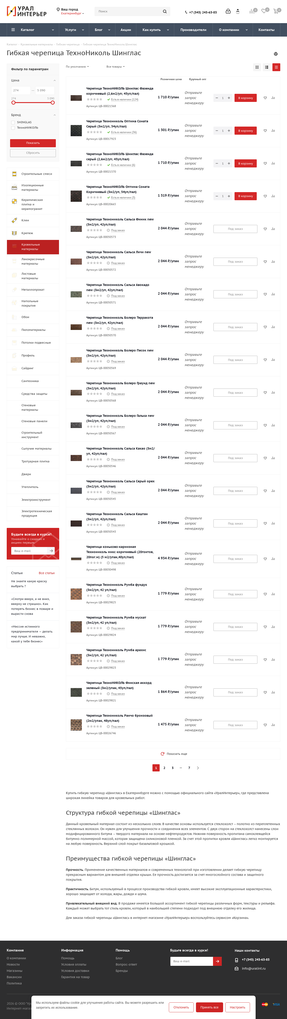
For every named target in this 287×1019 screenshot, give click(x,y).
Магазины (14, 971)
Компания (15, 950)
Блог (119, 958)
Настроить (237, 1007)
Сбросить (33, 153)
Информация (72, 950)
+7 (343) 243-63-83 (203, 12)
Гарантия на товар (75, 977)
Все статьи (47, 573)
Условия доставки (75, 971)
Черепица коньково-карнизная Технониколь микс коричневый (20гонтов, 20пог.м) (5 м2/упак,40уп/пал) (119, 552)
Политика (14, 983)
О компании (16, 958)
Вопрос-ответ (126, 964)
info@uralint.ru (254, 968)
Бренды (122, 971)
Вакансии (14, 977)
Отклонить (181, 1007)
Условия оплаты (73, 964)
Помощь (67, 958)
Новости (13, 964)
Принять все (209, 1007)
